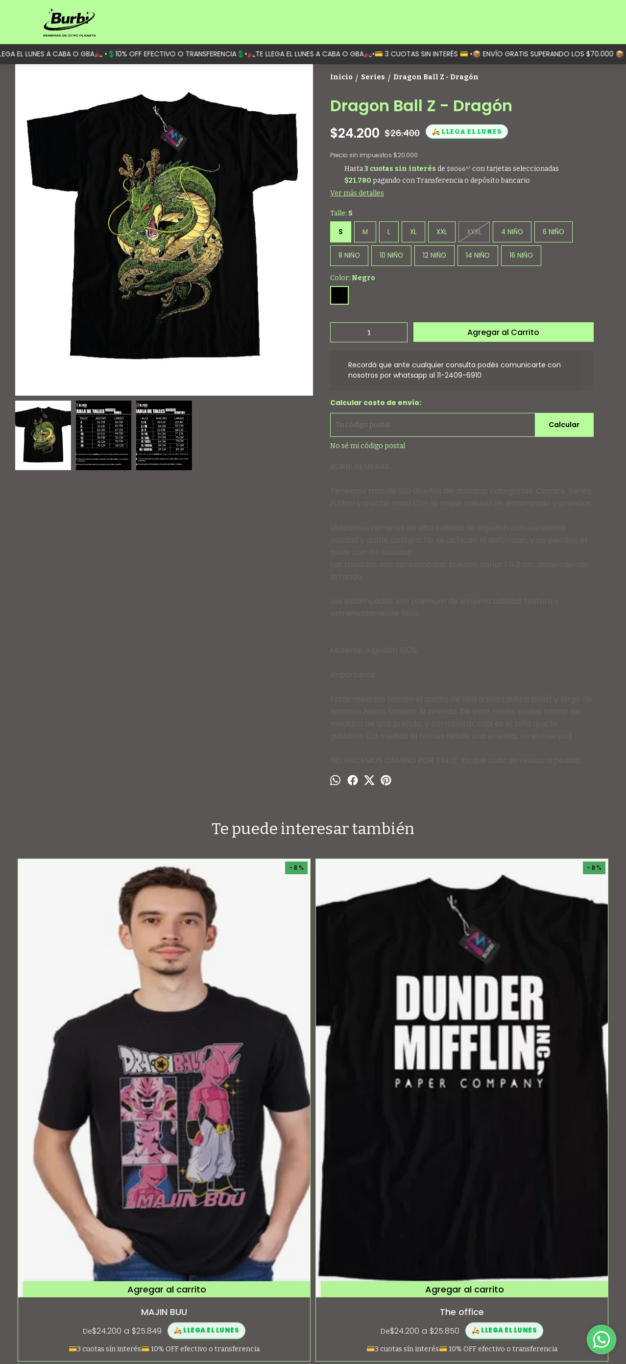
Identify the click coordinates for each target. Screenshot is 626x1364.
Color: (352, 278)
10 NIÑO (391, 255)
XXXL (474, 232)
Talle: (341, 213)
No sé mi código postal (367, 446)
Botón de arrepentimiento (407, 1340)
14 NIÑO (478, 255)
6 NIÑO (553, 232)
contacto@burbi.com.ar (537, 1287)
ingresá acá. (362, 1340)
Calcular (564, 425)
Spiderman (536, 1088)
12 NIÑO (434, 255)
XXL (441, 232)
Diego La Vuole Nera (388, 1088)
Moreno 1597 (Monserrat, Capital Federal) (551, 1248)
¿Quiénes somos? (41, 1255)
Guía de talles (34, 1266)
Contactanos (34, 1277)
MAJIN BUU (90, 1088)
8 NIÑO (349, 255)
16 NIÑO (521, 255)
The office (239, 1088)
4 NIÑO (512, 232)
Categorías (30, 1245)
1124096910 (517, 1270)
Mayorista (29, 1288)
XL (413, 232)
